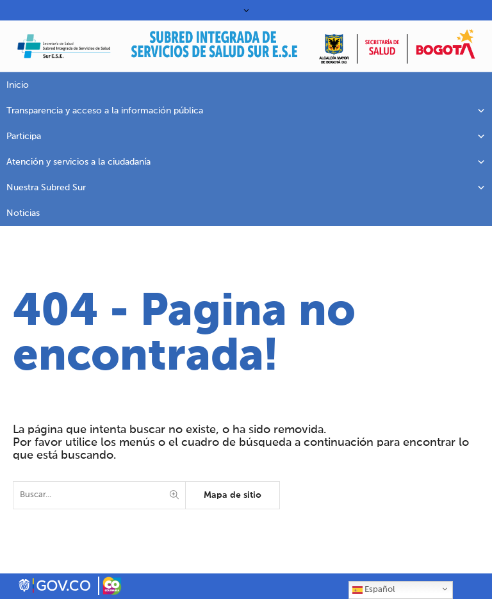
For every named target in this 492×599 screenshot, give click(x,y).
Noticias (23, 213)
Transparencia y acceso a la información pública (246, 111)
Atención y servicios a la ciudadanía (246, 162)
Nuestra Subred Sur (246, 188)
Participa (246, 136)
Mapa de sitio (232, 495)
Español (373, 590)
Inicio (17, 85)
